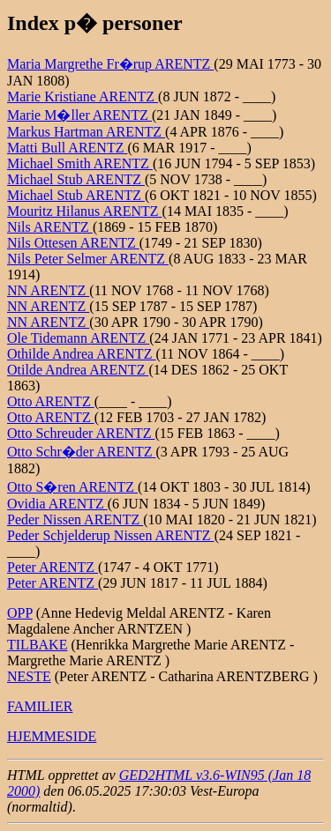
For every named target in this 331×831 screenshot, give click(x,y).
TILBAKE (37, 644)
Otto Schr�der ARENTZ (81, 451)
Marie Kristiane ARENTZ (82, 96)
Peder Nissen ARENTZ (75, 519)
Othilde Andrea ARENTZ (81, 353)
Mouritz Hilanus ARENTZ (84, 211)
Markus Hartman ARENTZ (86, 131)
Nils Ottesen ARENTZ (73, 242)
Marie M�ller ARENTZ (79, 115)
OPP (20, 612)
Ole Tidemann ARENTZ (78, 337)
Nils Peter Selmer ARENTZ (88, 258)
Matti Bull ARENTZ (67, 147)
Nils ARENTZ (50, 226)
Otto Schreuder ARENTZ (81, 433)
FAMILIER (39, 706)
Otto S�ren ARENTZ (72, 486)
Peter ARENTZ (52, 567)
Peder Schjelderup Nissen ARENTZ (110, 535)
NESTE (29, 676)
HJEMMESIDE (51, 736)
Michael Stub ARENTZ (76, 179)
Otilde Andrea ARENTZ (77, 369)
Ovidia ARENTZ (57, 503)
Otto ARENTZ (50, 401)
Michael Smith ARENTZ (80, 163)
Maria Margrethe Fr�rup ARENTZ (110, 63)
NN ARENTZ (48, 290)
